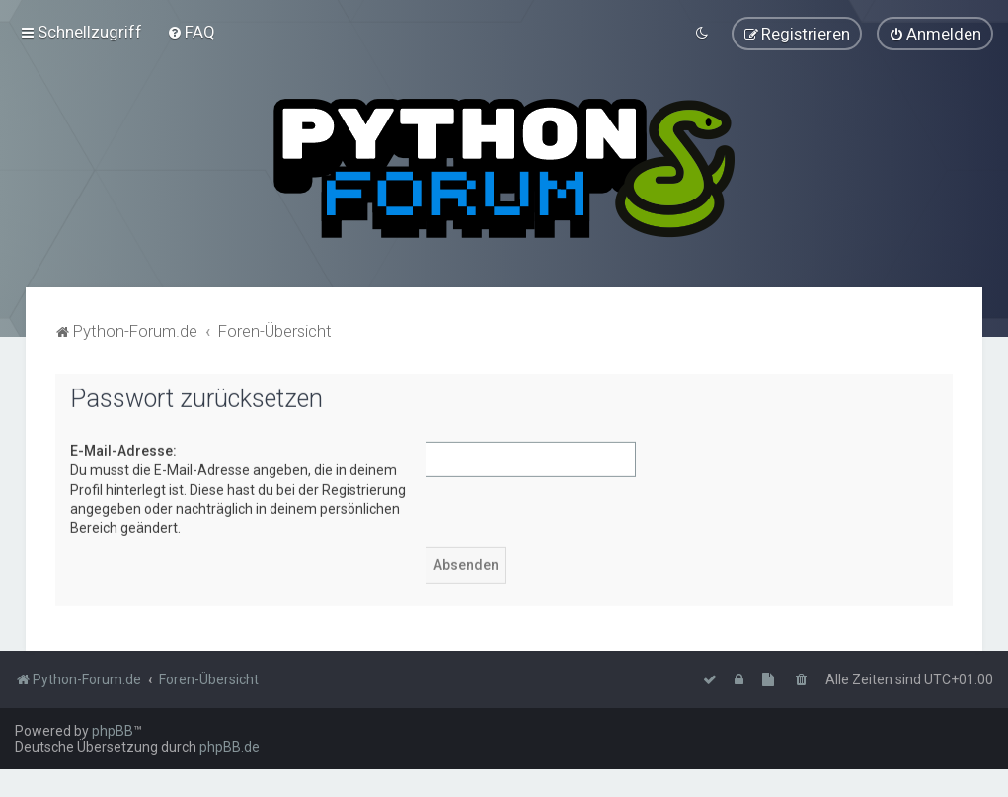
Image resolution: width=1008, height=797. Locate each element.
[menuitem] (191, 31)
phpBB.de (229, 747)
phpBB (112, 731)
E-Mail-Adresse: (123, 450)
